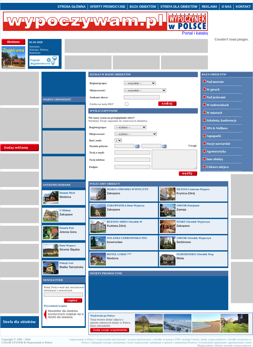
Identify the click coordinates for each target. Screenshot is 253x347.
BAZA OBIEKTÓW (143, 7)
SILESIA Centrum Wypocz (192, 189)
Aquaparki (214, 136)
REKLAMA (209, 7)
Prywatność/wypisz (55, 305)
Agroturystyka (216, 151)
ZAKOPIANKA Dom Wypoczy (126, 205)
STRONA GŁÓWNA (72, 7)
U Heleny (65, 210)
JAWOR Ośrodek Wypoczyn (193, 237)
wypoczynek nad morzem (111, 339)
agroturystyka (236, 342)
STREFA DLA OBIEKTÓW (178, 7)
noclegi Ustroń (190, 339)
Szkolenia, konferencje (222, 120)
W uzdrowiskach (218, 105)
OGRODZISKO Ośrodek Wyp (195, 254)
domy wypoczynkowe (213, 339)
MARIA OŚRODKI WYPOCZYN (127, 189)
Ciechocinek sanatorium (212, 342)
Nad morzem (215, 82)
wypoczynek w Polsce (82, 339)
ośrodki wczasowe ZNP (166, 339)
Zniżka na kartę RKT (102, 104)
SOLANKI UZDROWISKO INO (127, 237)
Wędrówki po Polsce (102, 315)
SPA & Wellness (217, 128)
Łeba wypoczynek (138, 342)
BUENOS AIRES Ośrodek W (124, 221)
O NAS (226, 7)
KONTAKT (243, 7)
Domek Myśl (67, 192)
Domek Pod (67, 227)
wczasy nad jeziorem (139, 339)
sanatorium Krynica (185, 342)
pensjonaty (119, 342)
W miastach (214, 113)
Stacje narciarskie (218, 144)
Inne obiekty (215, 159)
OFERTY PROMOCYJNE (107, 7)
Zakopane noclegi (101, 342)
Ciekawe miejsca (218, 167)
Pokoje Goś (66, 262)
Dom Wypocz (68, 245)
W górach (213, 89)
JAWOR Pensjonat (187, 205)
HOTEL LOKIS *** (119, 254)
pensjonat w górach (161, 342)
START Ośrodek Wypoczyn (193, 221)
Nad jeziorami (216, 97)
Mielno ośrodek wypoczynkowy (233, 345)
